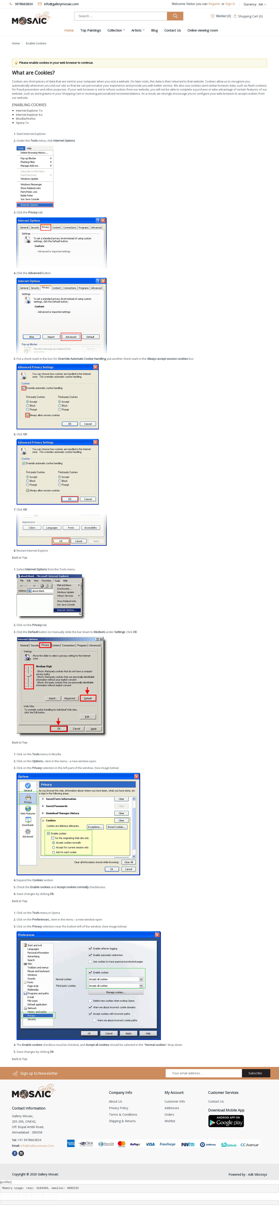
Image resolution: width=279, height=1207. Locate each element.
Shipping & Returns (122, 1121)
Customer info (175, 1101)
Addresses (172, 1108)
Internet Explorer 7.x (29, 110)
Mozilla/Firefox (26, 119)
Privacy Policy (118, 1108)
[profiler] (6, 1182)
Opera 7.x (22, 123)
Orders (169, 1114)
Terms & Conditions (123, 1114)
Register (214, 4)
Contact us (216, 1101)
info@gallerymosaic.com (37, 1146)
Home (16, 43)
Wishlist (170, 1121)
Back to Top (19, 557)
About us (115, 1101)
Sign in (230, 4)
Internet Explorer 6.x (29, 115)
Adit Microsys (257, 1174)
